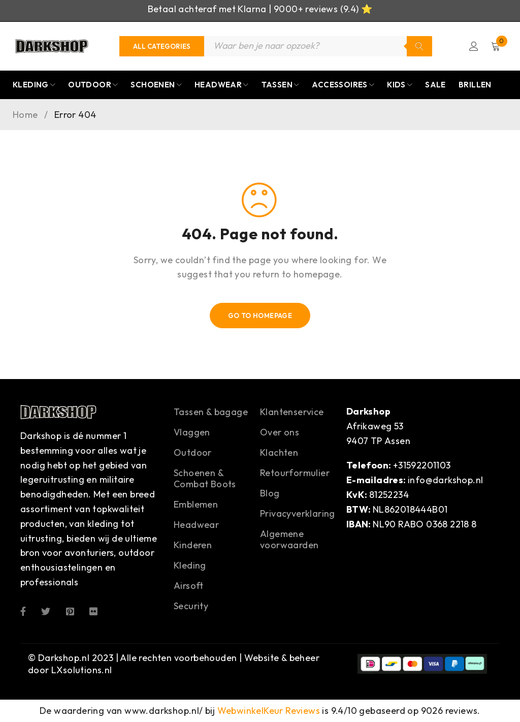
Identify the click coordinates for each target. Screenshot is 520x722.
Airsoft (189, 586)
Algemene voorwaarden (289, 539)
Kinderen (193, 545)
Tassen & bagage (211, 412)
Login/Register (473, 46)
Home (25, 115)
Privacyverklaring (297, 514)
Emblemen (196, 505)
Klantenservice (292, 412)
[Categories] (161, 46)
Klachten (279, 453)
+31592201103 (422, 466)
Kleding (190, 566)
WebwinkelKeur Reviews (268, 710)
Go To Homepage (260, 316)
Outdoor (193, 453)
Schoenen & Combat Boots (205, 478)
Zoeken (419, 46)
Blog (270, 493)
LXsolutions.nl (81, 670)
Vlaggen (192, 432)
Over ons (279, 432)
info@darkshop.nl (445, 480)
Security (191, 606)
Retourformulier (295, 473)
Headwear (196, 525)
